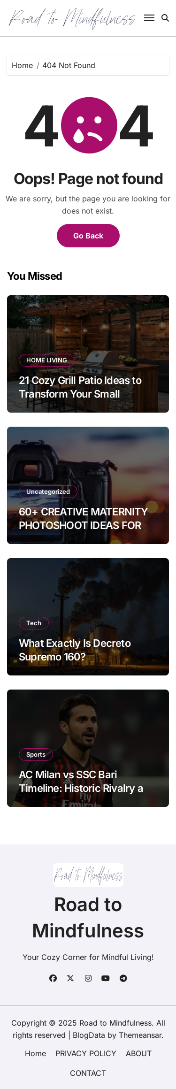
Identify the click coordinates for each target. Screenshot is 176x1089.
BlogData (89, 1035)
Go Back (88, 235)
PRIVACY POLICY (85, 1053)
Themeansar (140, 1035)
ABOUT (139, 1053)
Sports (36, 754)
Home (35, 1053)
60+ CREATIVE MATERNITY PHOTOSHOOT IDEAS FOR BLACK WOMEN (83, 525)
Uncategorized (48, 491)
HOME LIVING (46, 360)
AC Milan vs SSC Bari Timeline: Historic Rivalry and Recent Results (87, 787)
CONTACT (88, 1073)
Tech (33, 623)
